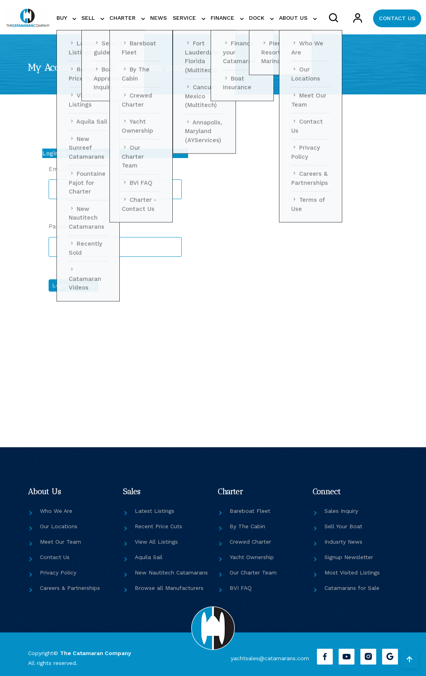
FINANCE (223, 18)
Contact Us (55, 557)
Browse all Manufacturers (169, 588)
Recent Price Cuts (158, 526)
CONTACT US (397, 18)
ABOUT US (294, 18)
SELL (89, 18)
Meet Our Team (60, 542)
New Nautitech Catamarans (171, 572)
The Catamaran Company (95, 653)
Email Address (69, 169)
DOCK (257, 18)
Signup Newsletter (348, 557)
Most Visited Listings (352, 572)
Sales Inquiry (341, 511)
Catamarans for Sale (351, 588)
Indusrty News (343, 542)
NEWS (158, 18)
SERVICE (185, 18)
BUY (63, 18)
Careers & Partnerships (70, 588)
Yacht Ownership (252, 557)
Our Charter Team (253, 572)
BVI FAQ (241, 588)
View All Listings (156, 542)
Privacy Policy (58, 572)
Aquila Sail (148, 557)
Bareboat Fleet (250, 511)
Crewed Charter (250, 542)
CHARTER (123, 18)
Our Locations (58, 526)
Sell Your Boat (343, 526)
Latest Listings (154, 511)
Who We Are (56, 511)
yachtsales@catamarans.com (270, 658)
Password (63, 226)
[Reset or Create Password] (291, 287)
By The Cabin (247, 526)
